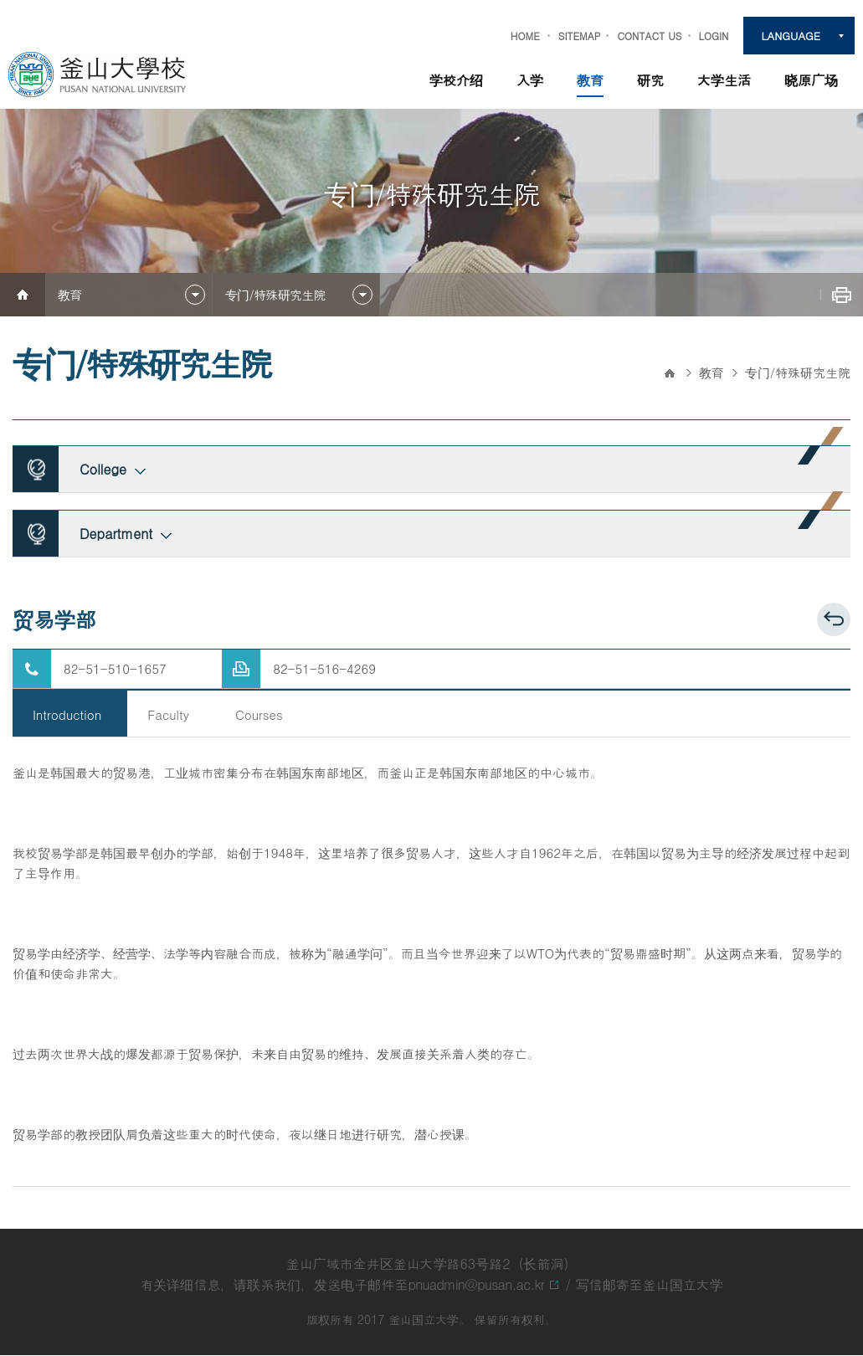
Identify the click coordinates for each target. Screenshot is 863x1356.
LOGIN (714, 35)
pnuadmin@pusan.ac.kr (476, 1285)
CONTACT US (649, 35)
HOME (525, 35)
